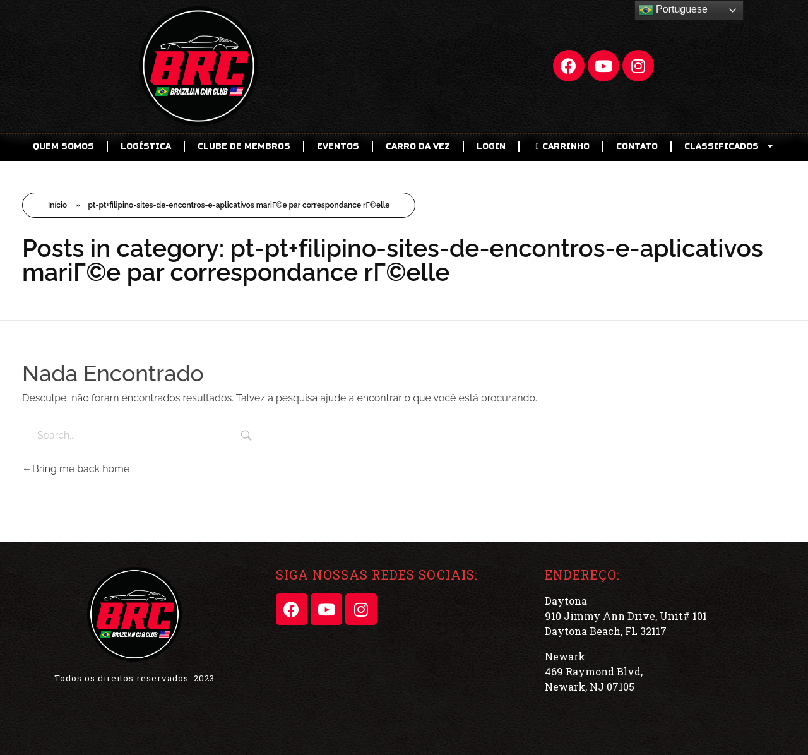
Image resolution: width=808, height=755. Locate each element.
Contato (637, 146)
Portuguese (673, 10)
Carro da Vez (418, 146)
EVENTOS (338, 146)
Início (57, 205)
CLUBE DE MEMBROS (244, 146)
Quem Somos (63, 146)
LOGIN (491, 146)
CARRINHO (561, 146)
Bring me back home (75, 469)
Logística (146, 146)
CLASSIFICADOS (729, 146)
